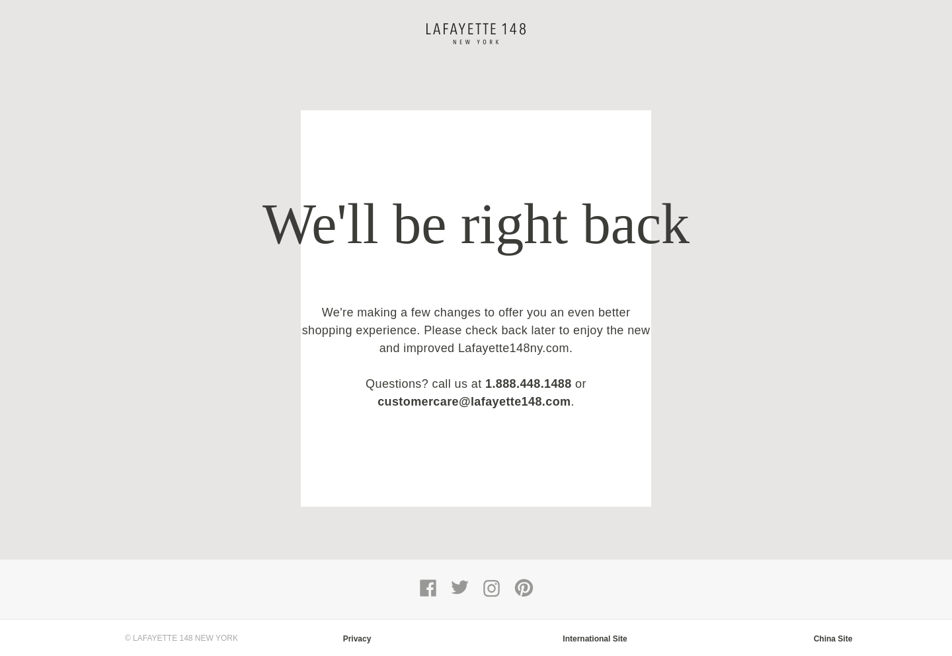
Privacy (357, 638)
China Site (833, 638)
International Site (595, 638)
